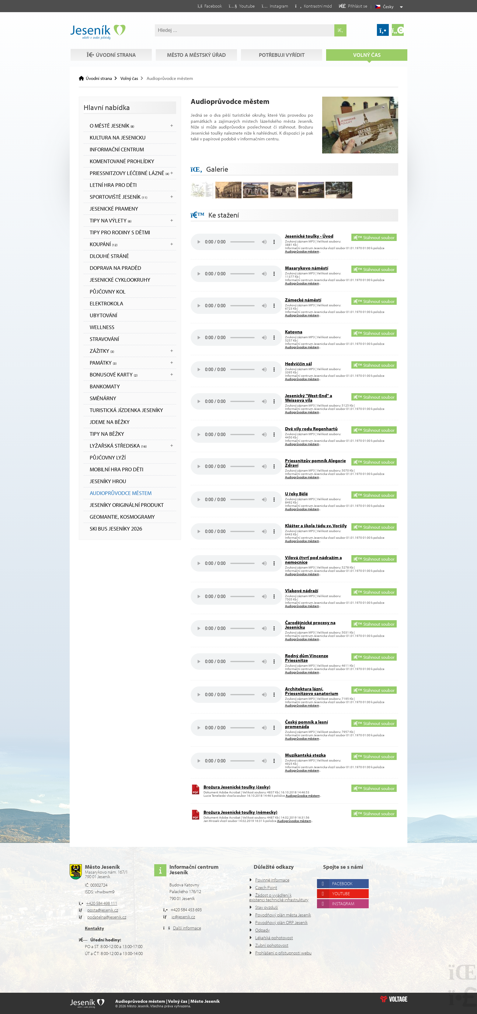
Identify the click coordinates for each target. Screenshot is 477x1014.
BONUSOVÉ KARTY (114, 374)
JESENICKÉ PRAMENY (114, 208)
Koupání (103, 244)
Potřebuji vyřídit (282, 54)
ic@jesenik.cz (183, 916)
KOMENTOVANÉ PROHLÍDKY (122, 161)
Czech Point (266, 887)
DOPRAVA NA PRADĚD (115, 267)
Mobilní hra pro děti (116, 469)
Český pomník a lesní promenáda (306, 724)
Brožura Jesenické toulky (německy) (240, 812)
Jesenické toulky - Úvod (309, 236)
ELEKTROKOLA (106, 303)
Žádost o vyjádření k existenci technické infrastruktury (278, 897)
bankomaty (105, 386)
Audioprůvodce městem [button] (302, 251)
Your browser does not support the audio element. (236, 242)
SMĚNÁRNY (103, 398)
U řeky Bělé (296, 494)
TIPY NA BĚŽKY (107, 433)
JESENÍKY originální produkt (127, 504)
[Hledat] (340, 30)
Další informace (187, 928)
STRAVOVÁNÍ (104, 338)
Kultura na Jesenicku (118, 137)
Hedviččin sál (298, 363)
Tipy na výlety (110, 220)
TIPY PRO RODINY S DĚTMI (120, 232)
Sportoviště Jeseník (118, 196)
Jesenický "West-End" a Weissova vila (308, 398)
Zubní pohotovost (271, 945)
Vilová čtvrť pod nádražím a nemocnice (313, 560)
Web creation (393, 999)
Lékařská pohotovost (274, 937)
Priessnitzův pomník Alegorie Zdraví (315, 463)
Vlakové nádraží (301, 590)
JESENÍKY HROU (108, 481)
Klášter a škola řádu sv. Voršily (316, 525)
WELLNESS (102, 327)
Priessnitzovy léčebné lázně (129, 173)
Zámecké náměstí (303, 300)
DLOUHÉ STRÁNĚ (109, 256)
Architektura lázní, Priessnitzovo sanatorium (311, 691)
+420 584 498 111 (101, 903)
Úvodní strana (98, 32)
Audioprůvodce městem (120, 493)
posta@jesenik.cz (102, 910)
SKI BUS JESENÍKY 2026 (116, 528)
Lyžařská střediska (118, 445)
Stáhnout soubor (373, 237)
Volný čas (367, 54)
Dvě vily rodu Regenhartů (311, 428)
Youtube (341, 893)
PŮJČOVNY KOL (108, 291)
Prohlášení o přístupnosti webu (283, 953)
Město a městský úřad (196, 54)
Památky (103, 362)
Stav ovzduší (266, 907)
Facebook (342, 883)
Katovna (293, 332)
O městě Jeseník (112, 125)
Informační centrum (117, 149)
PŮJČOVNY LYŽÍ (108, 457)
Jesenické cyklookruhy (120, 279)
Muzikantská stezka (305, 755)
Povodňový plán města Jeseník (283, 915)
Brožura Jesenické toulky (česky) (237, 787)
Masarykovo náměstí (306, 268)
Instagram (343, 903)
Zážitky (102, 350)
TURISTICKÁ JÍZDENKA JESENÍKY (126, 410)
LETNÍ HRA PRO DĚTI (113, 184)
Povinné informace (272, 880)
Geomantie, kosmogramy (122, 516)
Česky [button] (388, 6)
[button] (313, 5)
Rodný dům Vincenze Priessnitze (306, 658)
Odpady (262, 930)
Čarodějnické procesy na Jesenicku (310, 625)
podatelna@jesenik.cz (106, 917)
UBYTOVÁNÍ (103, 315)
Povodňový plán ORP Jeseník (281, 922)
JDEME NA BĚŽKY (110, 421)
